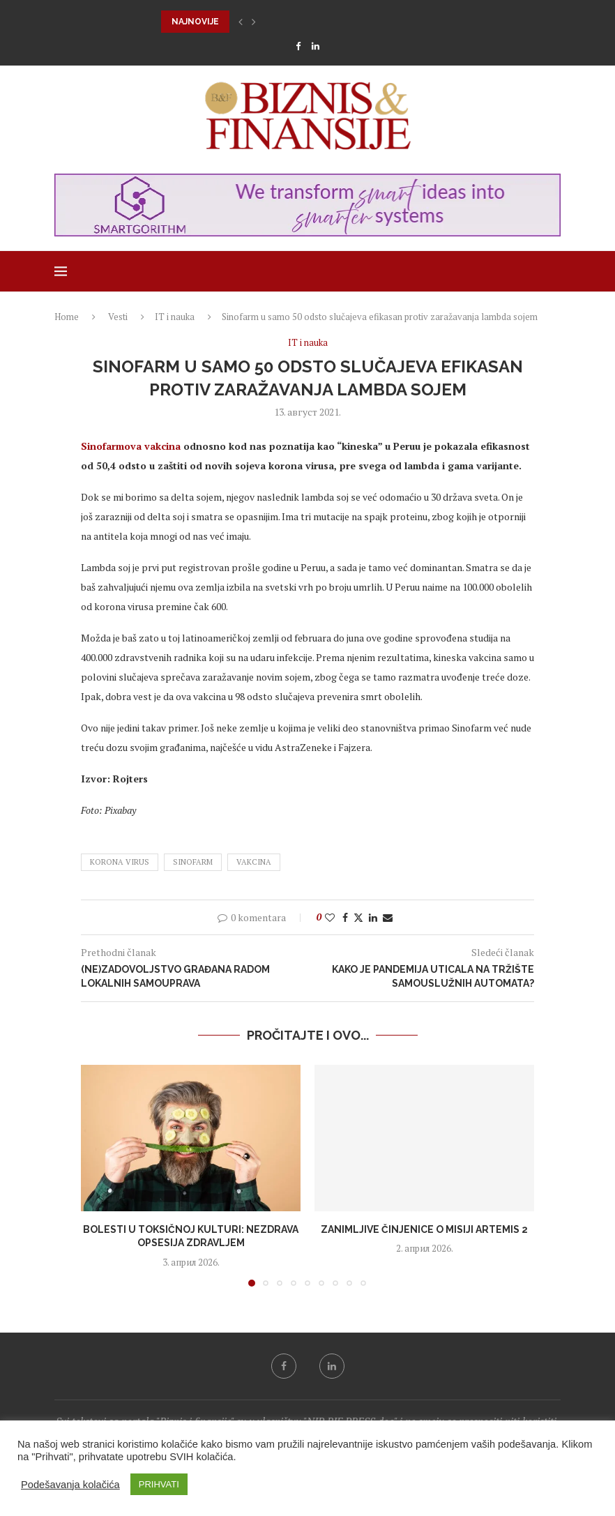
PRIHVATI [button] (159, 1484)
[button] (240, 21)
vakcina (253, 862)
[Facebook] (298, 46)
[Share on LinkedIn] (373, 917)
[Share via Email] (388, 917)
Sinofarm (193, 862)
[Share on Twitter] (358, 917)
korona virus (119, 862)
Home (66, 316)
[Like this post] (330, 917)
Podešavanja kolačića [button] (70, 1484)
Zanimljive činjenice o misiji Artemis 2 (424, 1229)
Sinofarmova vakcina (131, 446)
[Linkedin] (315, 46)
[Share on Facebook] (345, 917)
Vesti (118, 316)
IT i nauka (175, 316)
